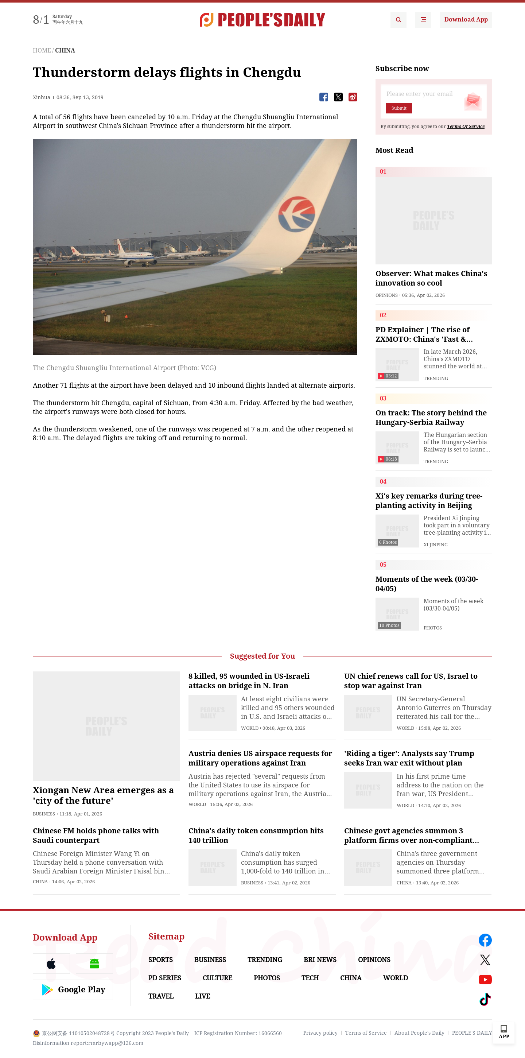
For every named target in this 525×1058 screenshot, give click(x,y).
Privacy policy (320, 1033)
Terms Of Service (466, 126)
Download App (466, 19)
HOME (42, 50)
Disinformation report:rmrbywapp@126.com (88, 1043)
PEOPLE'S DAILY (472, 1033)
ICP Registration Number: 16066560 (238, 1033)
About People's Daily (419, 1033)
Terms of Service (366, 1033)
